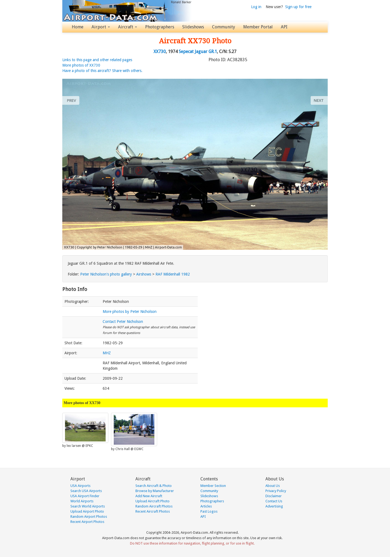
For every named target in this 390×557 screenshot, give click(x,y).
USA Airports (80, 486)
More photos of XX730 (81, 65)
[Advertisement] (268, 320)
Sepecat (186, 51)
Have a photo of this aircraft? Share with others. (102, 70)
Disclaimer (273, 496)
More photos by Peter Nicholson (130, 311)
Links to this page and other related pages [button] (97, 60)
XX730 (160, 51)
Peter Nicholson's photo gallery (106, 274)
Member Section (213, 486)
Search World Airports (87, 506)
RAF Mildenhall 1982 (172, 274)
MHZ (107, 353)
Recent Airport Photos (87, 522)
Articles (206, 506)
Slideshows (193, 27)
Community (223, 27)
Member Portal (258, 27)
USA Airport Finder (84, 496)
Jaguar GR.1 (206, 51)
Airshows (143, 274)
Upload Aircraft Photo (152, 501)
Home (77, 27)
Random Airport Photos (88, 517)
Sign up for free (298, 7)
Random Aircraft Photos (154, 506)
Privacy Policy (275, 491)
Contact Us (273, 501)
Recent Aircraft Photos (152, 511)
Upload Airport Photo (87, 511)
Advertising (274, 506)
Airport (101, 27)
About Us (272, 486)
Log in (256, 7)
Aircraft (127, 27)
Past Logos (208, 511)
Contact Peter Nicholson (123, 321)
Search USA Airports (86, 491)
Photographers (159, 27)
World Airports (81, 501)
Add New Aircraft (148, 496)
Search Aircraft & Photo (153, 486)
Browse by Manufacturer (154, 491)
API (284, 27)
